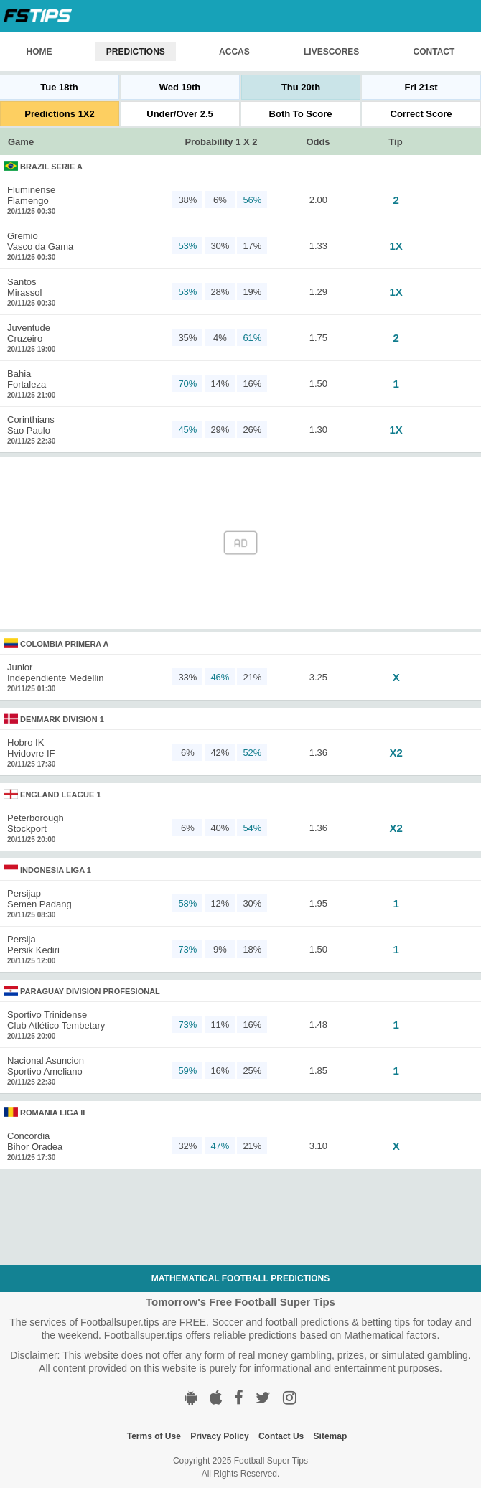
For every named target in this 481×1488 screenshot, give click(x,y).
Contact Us (281, 1436)
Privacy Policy (219, 1436)
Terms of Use (154, 1436)
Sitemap (330, 1436)
